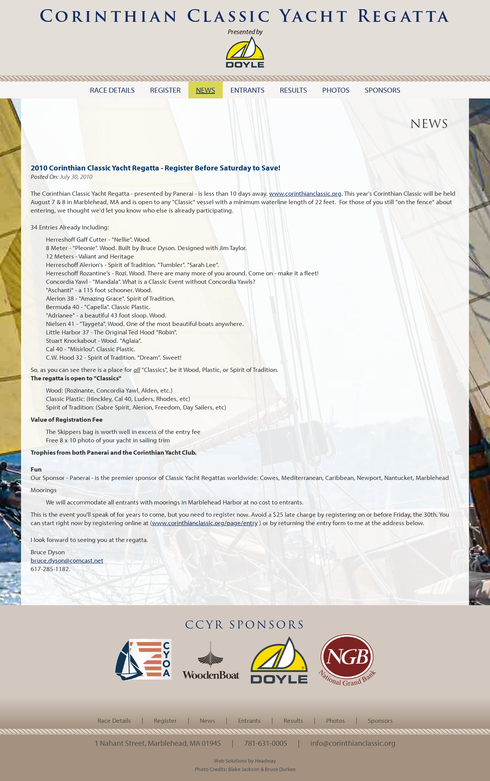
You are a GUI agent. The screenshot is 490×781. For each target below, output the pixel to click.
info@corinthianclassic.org (352, 743)
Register (165, 720)
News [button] (205, 90)
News (207, 720)
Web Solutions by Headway (245, 760)
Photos (335, 720)
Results (293, 720)
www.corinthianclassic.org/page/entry (205, 523)
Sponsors (380, 720)
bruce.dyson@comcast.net (67, 560)
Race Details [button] (112, 90)
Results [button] (293, 90)
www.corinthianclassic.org (305, 193)
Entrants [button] (247, 90)
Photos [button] (336, 90)
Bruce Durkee (280, 769)
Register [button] (165, 90)
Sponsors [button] (382, 90)
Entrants (249, 720)
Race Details (114, 720)
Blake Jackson (244, 769)
